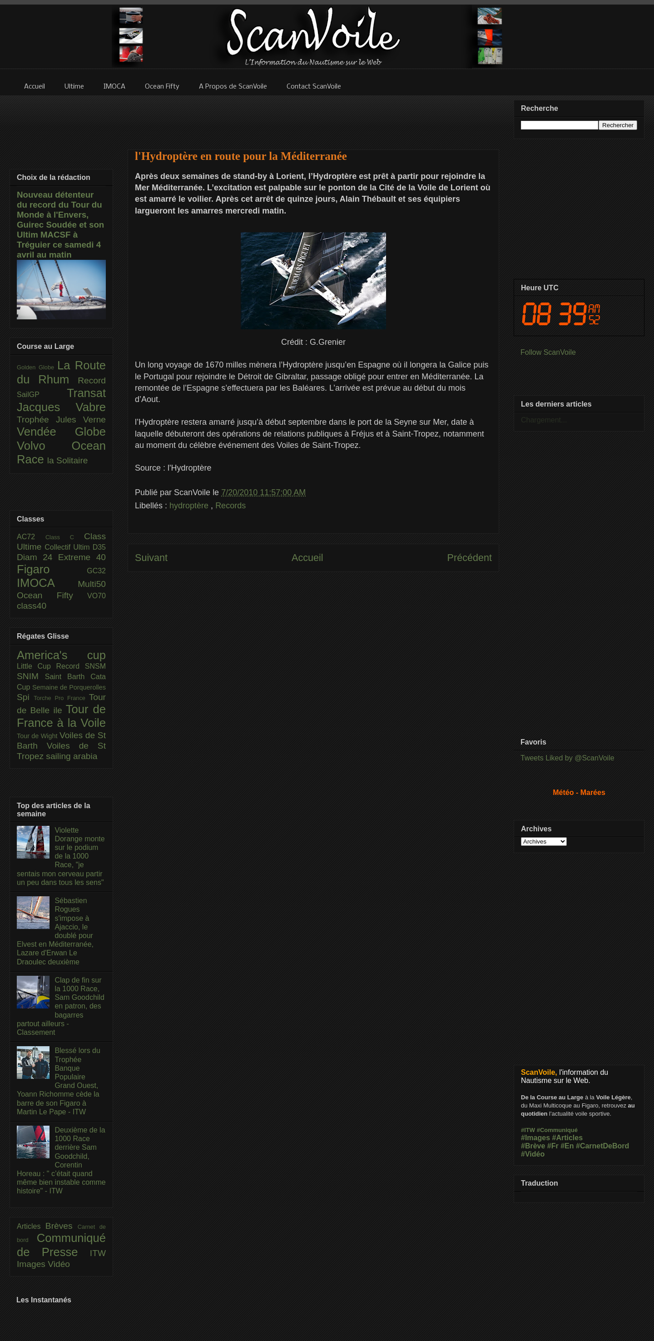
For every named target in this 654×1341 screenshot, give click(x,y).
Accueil (307, 557)
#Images (535, 1138)
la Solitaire (67, 460)
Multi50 (92, 584)
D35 (99, 547)
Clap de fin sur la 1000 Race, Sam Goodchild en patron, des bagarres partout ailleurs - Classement (60, 1006)
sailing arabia (71, 756)
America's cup (61, 655)
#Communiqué (557, 1130)
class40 (31, 606)
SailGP (42, 394)
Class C (64, 537)
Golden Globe (37, 367)
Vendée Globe (61, 431)
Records (230, 505)
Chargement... (544, 420)
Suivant (151, 557)
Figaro (52, 569)
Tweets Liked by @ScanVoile (567, 758)
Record (92, 380)
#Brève (533, 1146)
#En (567, 1146)
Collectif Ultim (68, 547)
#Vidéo (533, 1154)
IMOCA (47, 582)
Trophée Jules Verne (61, 419)
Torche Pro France (61, 698)
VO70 (96, 596)
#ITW (528, 1130)
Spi (25, 697)
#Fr (553, 1146)
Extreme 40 (82, 557)
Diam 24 (37, 557)
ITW (98, 1253)
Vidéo (59, 1264)
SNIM (31, 676)
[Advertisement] (313, 116)
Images (32, 1264)
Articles (31, 1226)
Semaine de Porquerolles (69, 687)
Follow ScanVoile (548, 352)
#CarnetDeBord (602, 1146)
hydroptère (190, 505)
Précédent (469, 557)
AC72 (31, 537)
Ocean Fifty (52, 595)
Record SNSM (81, 666)
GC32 (96, 571)
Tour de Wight (38, 736)
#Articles (567, 1138)
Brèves (61, 1226)
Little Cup (36, 666)
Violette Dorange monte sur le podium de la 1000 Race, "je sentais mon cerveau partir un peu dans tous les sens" (61, 856)
